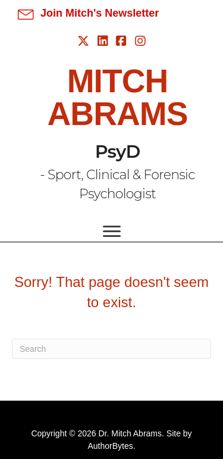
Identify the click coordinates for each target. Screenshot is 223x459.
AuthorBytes (110, 446)
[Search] (111, 349)
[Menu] (111, 231)
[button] (88, 13)
